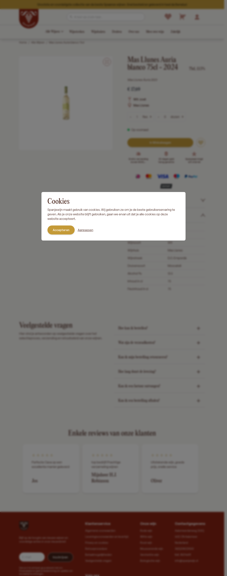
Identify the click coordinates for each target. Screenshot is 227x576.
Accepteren (61, 230)
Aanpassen (85, 230)
